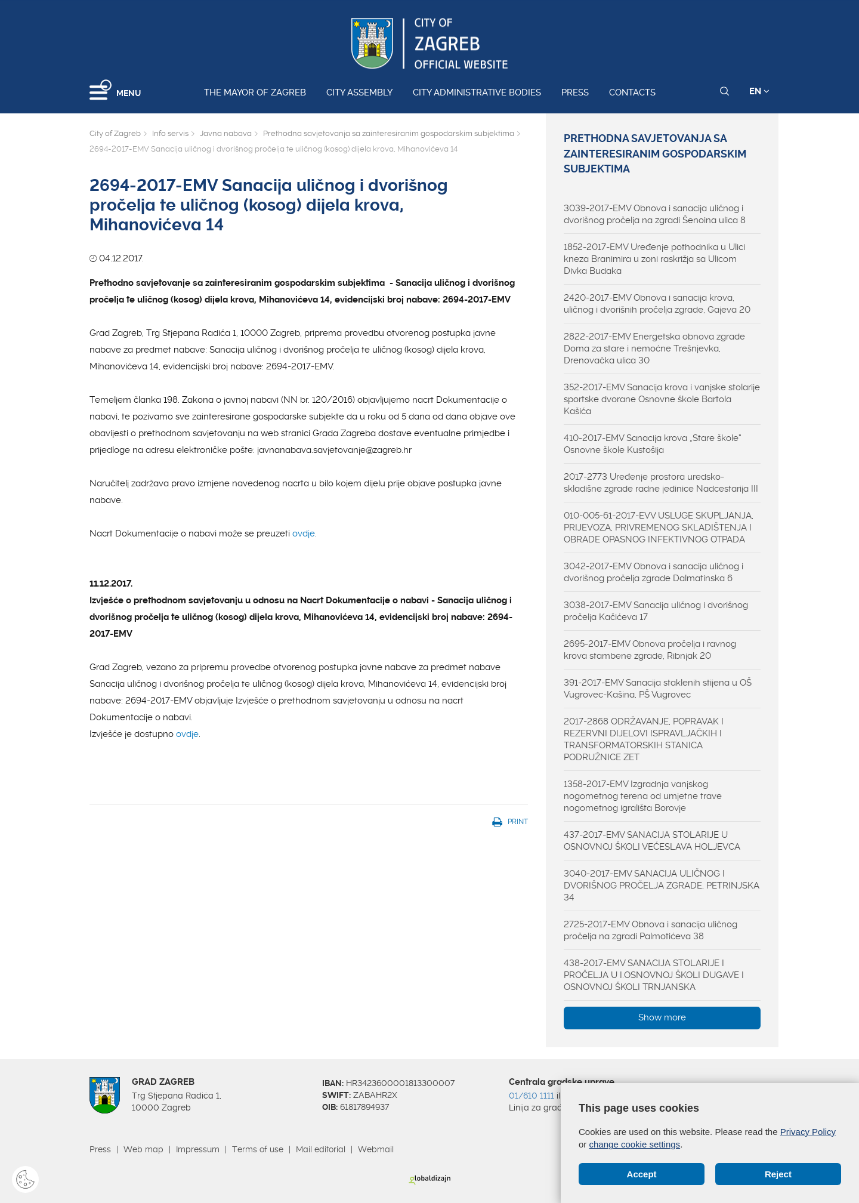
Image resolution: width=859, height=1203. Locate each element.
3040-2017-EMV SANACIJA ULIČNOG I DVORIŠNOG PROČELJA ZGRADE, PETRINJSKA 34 (661, 885)
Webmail (376, 1149)
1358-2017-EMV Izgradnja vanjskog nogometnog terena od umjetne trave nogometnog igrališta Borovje (643, 796)
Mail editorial (320, 1149)
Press (575, 92)
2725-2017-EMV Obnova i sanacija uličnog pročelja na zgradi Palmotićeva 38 (650, 930)
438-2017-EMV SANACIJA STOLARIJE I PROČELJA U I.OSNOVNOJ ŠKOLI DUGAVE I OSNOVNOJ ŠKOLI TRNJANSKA (654, 975)
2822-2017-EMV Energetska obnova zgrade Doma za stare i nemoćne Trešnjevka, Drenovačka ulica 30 (654, 348)
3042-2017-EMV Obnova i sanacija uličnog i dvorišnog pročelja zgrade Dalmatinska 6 (653, 572)
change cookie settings (635, 1144)
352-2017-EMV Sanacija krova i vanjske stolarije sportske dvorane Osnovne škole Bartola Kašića (662, 399)
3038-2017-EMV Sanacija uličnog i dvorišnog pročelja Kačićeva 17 (656, 611)
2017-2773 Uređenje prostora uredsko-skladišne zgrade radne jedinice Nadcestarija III (661, 482)
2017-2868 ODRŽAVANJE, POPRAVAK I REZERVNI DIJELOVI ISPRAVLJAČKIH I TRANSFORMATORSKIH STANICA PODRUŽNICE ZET (644, 739)
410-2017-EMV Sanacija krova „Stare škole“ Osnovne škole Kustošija (652, 444)
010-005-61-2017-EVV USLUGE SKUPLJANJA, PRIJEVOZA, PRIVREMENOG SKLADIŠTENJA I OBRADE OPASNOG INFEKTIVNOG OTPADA (658, 527)
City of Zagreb (115, 133)
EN (759, 91)
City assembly (359, 92)
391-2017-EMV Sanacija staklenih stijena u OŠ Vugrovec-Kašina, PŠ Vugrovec (658, 688)
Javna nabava (226, 133)
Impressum (198, 1149)
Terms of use (257, 1149)
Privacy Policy (808, 1132)
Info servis (170, 133)
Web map (143, 1149)
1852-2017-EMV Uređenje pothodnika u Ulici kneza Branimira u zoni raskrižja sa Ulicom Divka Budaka (654, 259)
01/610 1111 (531, 1095)
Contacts (632, 92)
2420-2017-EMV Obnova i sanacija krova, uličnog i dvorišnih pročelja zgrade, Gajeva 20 (657, 303)
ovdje (303, 533)
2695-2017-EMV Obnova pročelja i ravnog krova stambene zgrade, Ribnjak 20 (650, 649)
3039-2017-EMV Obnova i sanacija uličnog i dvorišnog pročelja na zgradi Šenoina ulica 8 (655, 214)
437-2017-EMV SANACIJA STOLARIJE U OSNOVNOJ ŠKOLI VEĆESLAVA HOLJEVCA (652, 840)
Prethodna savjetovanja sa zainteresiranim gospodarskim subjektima (388, 133)
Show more (662, 1017)
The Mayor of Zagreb (255, 92)
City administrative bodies (477, 92)
